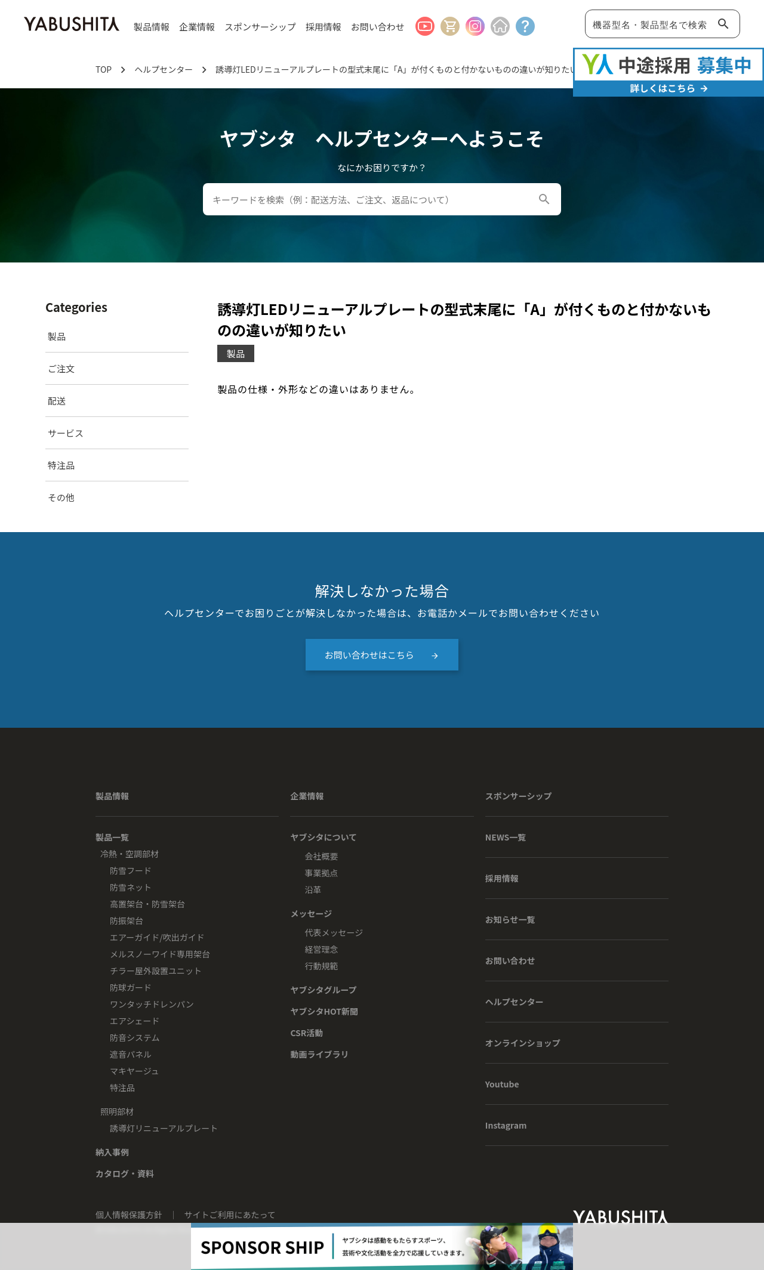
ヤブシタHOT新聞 (324, 1011)
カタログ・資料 (125, 1173)
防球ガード (131, 987)
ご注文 (61, 368)
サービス (66, 433)
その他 (61, 497)
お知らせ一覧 (510, 919)
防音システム (135, 1037)
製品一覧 (112, 837)
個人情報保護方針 (130, 1214)
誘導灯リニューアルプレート (164, 1128)
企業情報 (307, 796)
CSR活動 (306, 1033)
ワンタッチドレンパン (152, 1004)
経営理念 (321, 949)
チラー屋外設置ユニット (156, 971)
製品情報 (112, 796)
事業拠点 (321, 873)
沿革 (312, 889)
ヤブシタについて (323, 837)
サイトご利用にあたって (230, 1214)
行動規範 (321, 966)
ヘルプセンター (514, 1002)
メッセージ (311, 913)
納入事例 (112, 1152)
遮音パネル (131, 1054)
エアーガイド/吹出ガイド (157, 937)
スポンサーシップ (260, 26)
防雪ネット (131, 887)
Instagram (506, 1125)
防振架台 (126, 920)
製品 (57, 336)
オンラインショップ (522, 1043)
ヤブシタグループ (323, 990)
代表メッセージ (333, 932)
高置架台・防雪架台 (147, 904)
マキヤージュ (134, 1071)
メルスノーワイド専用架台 (160, 954)
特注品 (61, 465)
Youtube (502, 1084)
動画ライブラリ (319, 1054)
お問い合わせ (378, 26)
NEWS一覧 (505, 837)
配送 (57, 400)
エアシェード (134, 1021)
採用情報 (323, 26)
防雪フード (131, 870)
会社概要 (321, 856)
